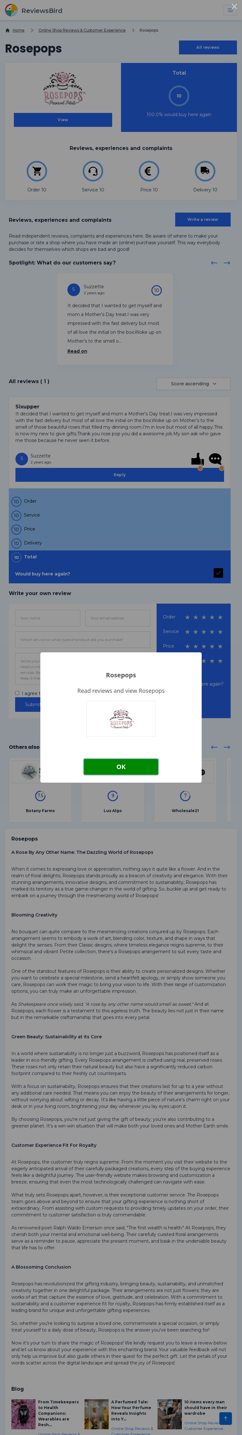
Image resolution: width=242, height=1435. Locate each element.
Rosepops (121, 675)
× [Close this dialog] (234, 7)
